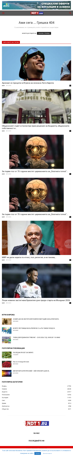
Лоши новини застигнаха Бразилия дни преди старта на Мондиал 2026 (36, 300)
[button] (3, 13)
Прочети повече (47, 453)
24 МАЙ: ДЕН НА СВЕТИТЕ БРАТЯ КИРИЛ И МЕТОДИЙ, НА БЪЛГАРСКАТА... (36, 319)
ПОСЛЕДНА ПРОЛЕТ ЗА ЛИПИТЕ (23, 352)
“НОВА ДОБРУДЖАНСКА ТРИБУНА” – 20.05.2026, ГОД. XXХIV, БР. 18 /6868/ (36, 337)
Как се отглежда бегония (21, 362)
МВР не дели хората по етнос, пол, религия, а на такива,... (29, 257)
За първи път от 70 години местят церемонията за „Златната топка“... (35, 171)
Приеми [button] (38, 453)
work (3, 85)
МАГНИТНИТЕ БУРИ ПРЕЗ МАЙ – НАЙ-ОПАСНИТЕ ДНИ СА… (31, 371)
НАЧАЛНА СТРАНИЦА (44, 33)
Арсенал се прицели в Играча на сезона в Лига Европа (28, 83)
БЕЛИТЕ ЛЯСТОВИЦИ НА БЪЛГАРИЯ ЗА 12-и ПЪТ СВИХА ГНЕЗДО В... (34, 328)
